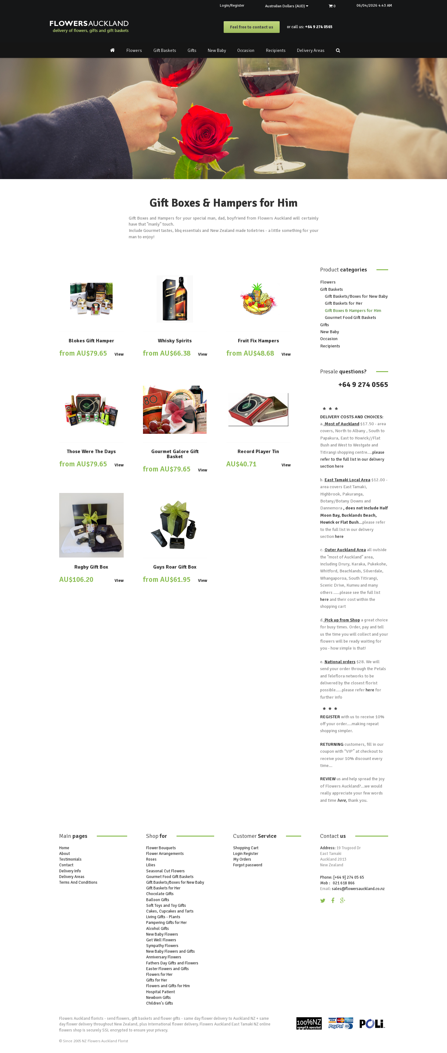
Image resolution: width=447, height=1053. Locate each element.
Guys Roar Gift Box (174, 567)
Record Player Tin (258, 451)
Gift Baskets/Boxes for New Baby (356, 296)
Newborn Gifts (158, 997)
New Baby (217, 50)
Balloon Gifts (157, 899)
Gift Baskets (164, 50)
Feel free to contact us (251, 27)
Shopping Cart (245, 847)
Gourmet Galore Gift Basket (175, 454)
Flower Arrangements (165, 853)
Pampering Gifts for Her (166, 922)
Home (64, 847)
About (64, 853)
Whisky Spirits (175, 341)
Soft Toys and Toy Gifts (166, 905)
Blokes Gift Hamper (91, 341)
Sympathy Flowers (162, 945)
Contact (66, 865)
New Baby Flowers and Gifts (170, 951)
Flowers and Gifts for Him (168, 985)
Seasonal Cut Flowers (165, 871)
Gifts (192, 50)
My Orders (242, 859)
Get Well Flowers (161, 940)
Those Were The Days (91, 451)
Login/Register (222, 5)
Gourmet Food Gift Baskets (350, 317)
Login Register (245, 853)
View (119, 354)
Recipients (276, 50)
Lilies (150, 865)
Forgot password (247, 865)
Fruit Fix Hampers (258, 341)
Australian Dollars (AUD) (281, 6)
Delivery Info (70, 871)
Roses (151, 859)
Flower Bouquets (161, 847)
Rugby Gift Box (91, 567)
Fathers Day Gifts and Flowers (172, 963)
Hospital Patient (160, 991)
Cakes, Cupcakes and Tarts (170, 911)
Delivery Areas (311, 50)
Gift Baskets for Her (344, 303)
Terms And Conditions (78, 882)
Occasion (245, 50)
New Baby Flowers (162, 934)
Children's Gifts (159, 1003)
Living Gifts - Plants (163, 916)
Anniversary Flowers (163, 957)
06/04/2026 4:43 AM (373, 5)
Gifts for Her (156, 980)
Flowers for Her (159, 974)
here (339, 466)
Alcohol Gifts (157, 928)
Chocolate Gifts (160, 893)
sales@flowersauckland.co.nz (358, 888)
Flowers (134, 50)
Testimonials (70, 859)
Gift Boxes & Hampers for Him (353, 310)
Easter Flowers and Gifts (167, 968)
